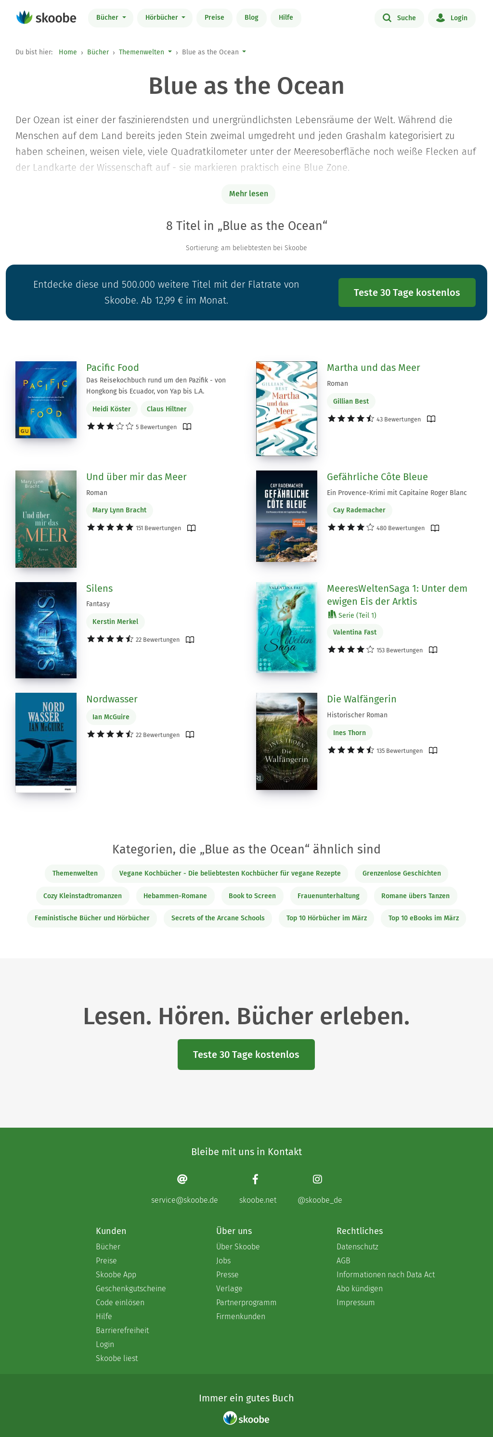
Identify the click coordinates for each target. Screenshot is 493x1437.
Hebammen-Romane (175, 896)
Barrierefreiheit (122, 1330)
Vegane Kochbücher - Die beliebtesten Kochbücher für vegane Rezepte (230, 873)
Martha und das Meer (373, 367)
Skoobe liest (117, 1358)
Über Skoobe (238, 1246)
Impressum (356, 1302)
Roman (337, 384)
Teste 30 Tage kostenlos (407, 292)
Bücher (108, 17)
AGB (343, 1260)
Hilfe (286, 17)
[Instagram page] (320, 1189)
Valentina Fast (354, 632)
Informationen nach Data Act (386, 1274)
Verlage (229, 1288)
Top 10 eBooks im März (424, 918)
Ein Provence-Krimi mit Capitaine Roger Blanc (397, 493)
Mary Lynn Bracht (119, 510)
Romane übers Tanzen (415, 896)
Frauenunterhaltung (329, 896)
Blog (252, 17)
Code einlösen (120, 1302)
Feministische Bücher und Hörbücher (92, 918)
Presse (227, 1274)
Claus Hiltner (167, 409)
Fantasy (98, 604)
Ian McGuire (111, 717)
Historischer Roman (357, 715)
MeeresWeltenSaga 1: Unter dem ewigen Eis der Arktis (397, 595)
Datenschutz (357, 1246)
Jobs (223, 1260)
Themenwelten (141, 52)
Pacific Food (112, 367)
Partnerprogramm (246, 1302)
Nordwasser (112, 699)
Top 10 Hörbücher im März (326, 918)
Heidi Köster (111, 409)
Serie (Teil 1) (352, 615)
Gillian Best (351, 401)
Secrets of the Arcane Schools (218, 918)
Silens (99, 588)
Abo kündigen (360, 1288)
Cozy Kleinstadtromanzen (82, 896)
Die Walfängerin (362, 699)
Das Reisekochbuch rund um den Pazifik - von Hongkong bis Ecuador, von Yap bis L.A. (156, 385)
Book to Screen (252, 896)
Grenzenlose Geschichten (402, 873)
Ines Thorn (349, 733)
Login (451, 17)
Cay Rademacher (359, 510)
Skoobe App (116, 1274)
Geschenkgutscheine (131, 1288)
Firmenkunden (240, 1316)
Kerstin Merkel (115, 622)
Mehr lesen (248, 193)
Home (68, 52)
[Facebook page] (258, 1189)
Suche (399, 17)
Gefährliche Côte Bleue (377, 477)
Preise (214, 17)
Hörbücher (162, 17)
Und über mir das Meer (136, 477)
